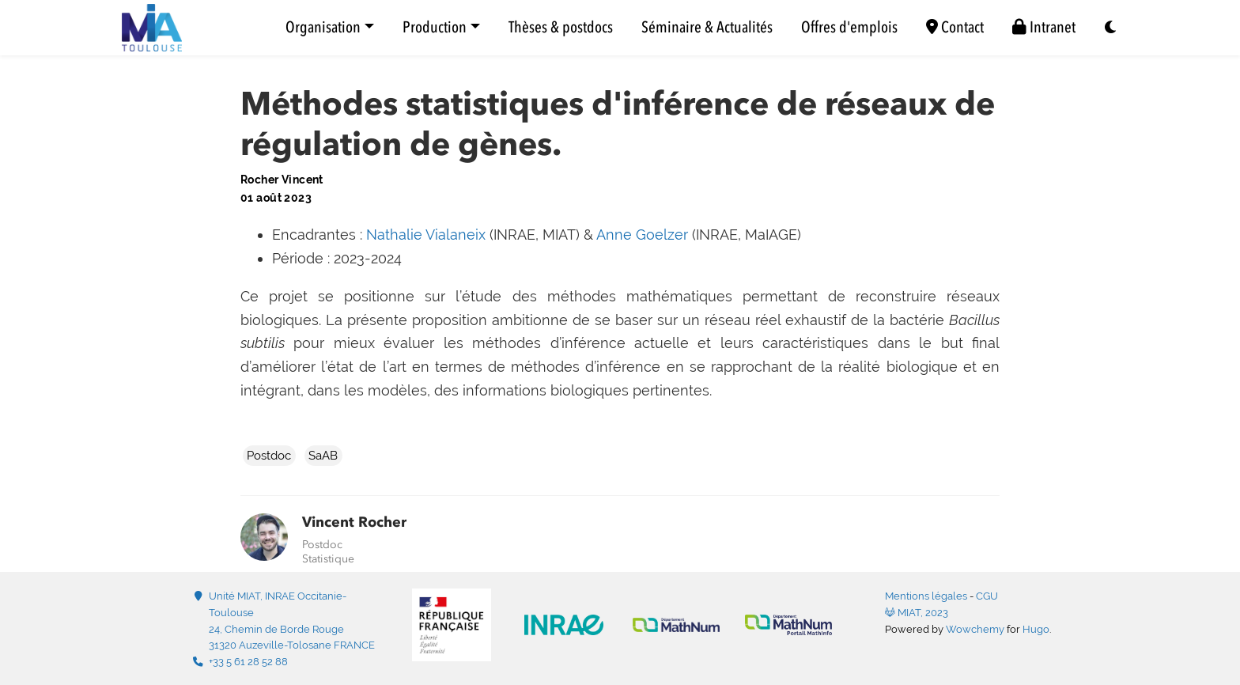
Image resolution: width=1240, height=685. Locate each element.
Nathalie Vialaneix (426, 234)
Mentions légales (926, 596)
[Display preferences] (1111, 28)
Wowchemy (975, 629)
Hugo (1036, 629)
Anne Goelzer (642, 234)
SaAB (323, 455)
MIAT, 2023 (916, 613)
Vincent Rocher (354, 522)
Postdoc (269, 455)
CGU (987, 596)
